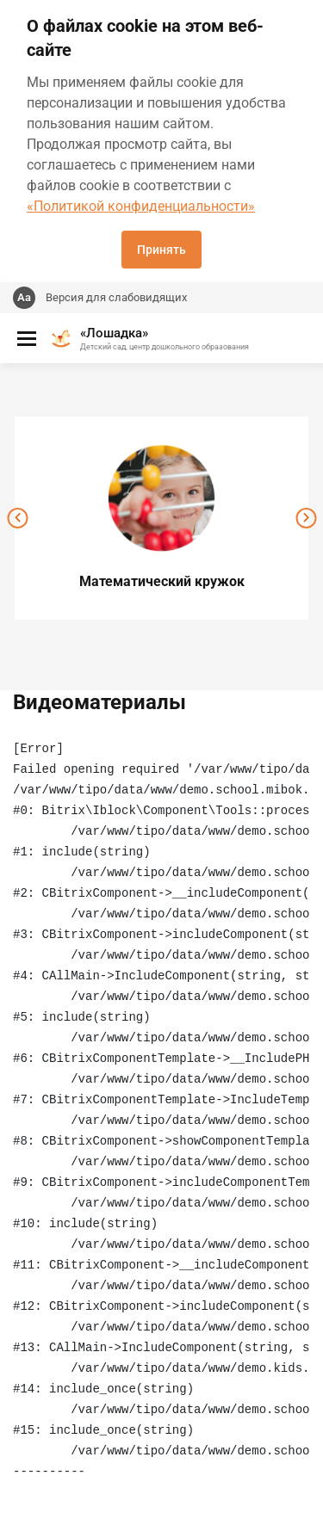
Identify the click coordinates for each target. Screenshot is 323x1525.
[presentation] (17, 518)
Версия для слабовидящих (116, 297)
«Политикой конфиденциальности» (141, 206)
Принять (161, 249)
